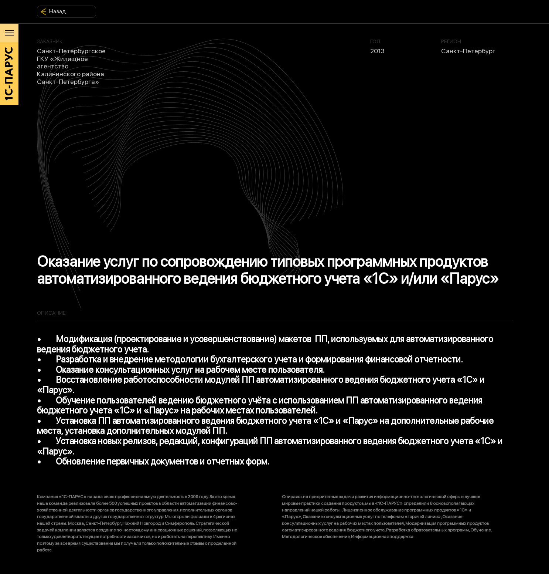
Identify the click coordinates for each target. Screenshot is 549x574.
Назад (53, 11)
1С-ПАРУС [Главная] (9, 74)
